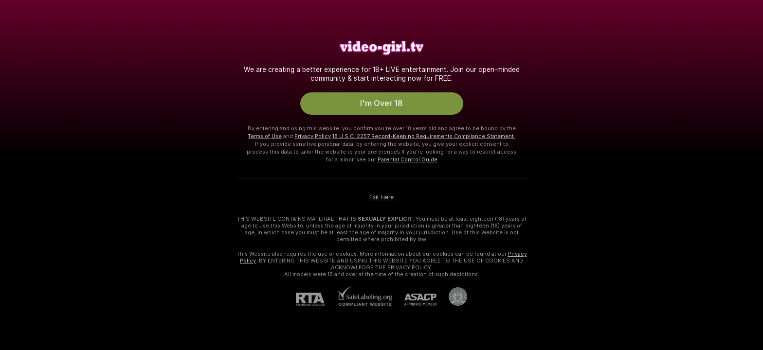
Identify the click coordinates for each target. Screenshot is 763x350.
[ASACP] (414, 297)
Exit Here (381, 195)
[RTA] (316, 296)
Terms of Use (265, 133)
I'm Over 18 (381, 102)
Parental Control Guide (407, 157)
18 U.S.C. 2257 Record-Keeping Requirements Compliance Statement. (423, 133)
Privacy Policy (312, 133)
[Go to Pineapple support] (451, 294)
